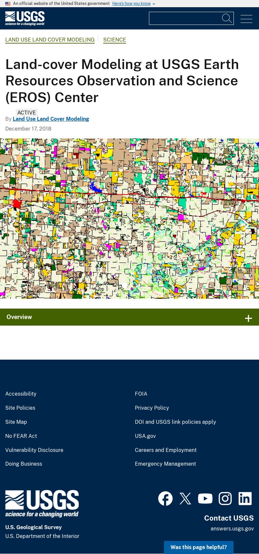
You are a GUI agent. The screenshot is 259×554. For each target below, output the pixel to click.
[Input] (191, 18)
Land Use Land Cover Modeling (50, 40)
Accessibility (21, 394)
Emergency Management (165, 464)
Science (114, 40)
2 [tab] (135, 285)
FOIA (141, 394)
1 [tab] (125, 285)
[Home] (24, 24)
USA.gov (145, 436)
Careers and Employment (166, 450)
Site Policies (20, 408)
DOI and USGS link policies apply (175, 422)
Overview (19, 316)
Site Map (16, 422)
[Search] (227, 18)
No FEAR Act (21, 436)
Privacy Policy (152, 408)
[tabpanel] (129, 218)
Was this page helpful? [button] (198, 547)
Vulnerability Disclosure (34, 450)
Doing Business (23, 464)
